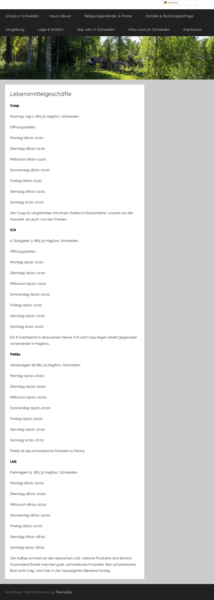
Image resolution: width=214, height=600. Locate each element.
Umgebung (17, 29)
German (171, 2)
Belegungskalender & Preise (111, 16)
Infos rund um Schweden (151, 29)
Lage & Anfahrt (53, 29)
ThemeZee (63, 592)
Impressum (195, 29)
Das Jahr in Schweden (98, 29)
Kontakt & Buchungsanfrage (169, 16)
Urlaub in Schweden (22, 16)
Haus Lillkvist (63, 16)
